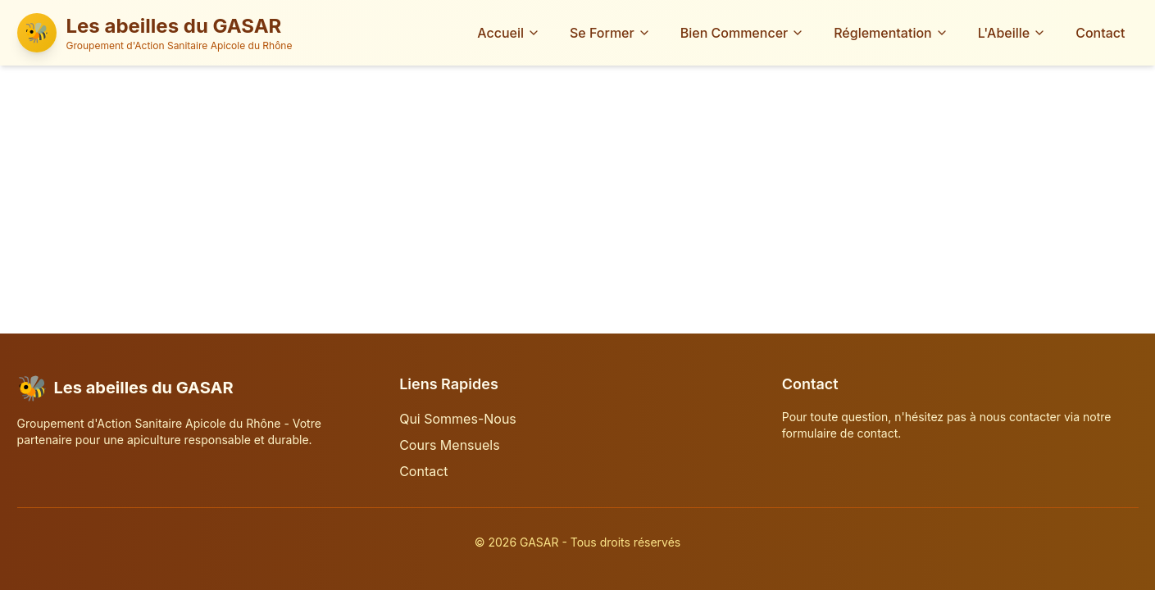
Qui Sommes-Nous (457, 419)
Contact (1100, 33)
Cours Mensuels (449, 445)
